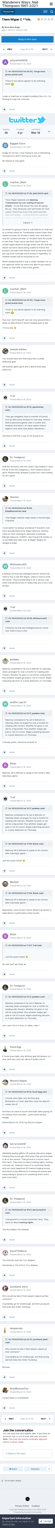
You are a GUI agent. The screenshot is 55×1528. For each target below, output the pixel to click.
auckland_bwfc (40, 1339)
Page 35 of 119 (27, 49)
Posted (20, 64)
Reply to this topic (27, 39)
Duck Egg (37, 1092)
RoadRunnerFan (13, 511)
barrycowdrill (39, 1210)
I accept (45, 1521)
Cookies (36, 1506)
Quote (12, 109)
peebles (36, 713)
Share (13, 1469)
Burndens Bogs (12, 27)
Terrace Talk (21, 30)
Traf (35, 945)
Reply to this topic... (16, 1453)
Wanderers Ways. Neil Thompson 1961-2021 (20, 4)
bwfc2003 (38, 193)
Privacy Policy (22, 1506)
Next (45, 49)
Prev (9, 49)
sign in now (17, 1436)
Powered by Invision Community (28, 1512)
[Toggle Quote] (6, 71)
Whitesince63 (40, 618)
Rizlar (36, 844)
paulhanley (38, 407)
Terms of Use (8, 1524)
